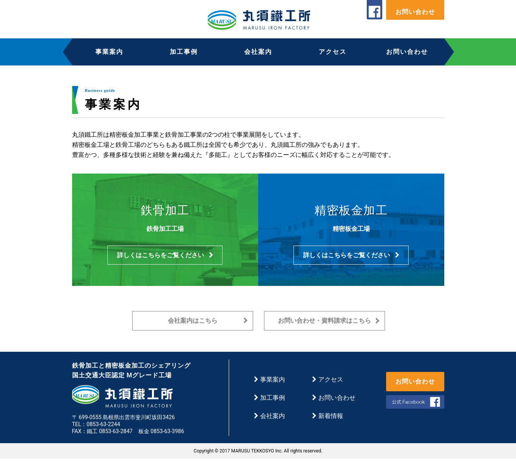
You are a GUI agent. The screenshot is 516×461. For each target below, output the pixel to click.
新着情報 (327, 418)
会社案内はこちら (208, 323)
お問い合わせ (415, 11)
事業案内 (109, 51)
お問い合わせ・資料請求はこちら (329, 323)
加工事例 (184, 51)
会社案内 (258, 51)
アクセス (333, 51)
